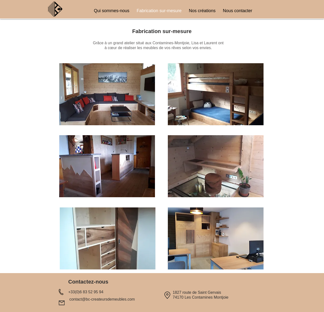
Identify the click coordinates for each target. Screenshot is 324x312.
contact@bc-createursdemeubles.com (102, 299)
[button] (107, 94)
